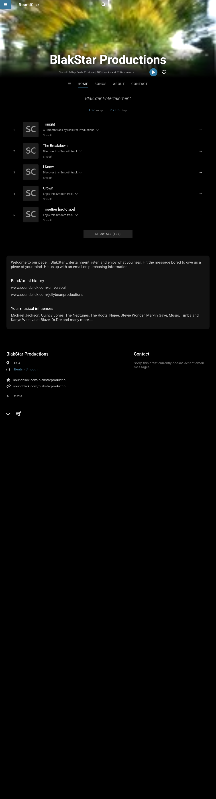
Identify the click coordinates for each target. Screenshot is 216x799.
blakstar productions (193, 419)
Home (83, 84)
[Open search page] (211, 4)
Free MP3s (66, 699)
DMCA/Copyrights (83, 773)
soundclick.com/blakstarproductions (41, 375)
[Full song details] (203, 130)
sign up (24, 527)
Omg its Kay (126, 675)
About (119, 84)
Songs (101, 84)
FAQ (19, 773)
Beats (18, 364)
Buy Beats (94, 699)
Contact (139, 84)
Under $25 (149, 699)
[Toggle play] (12, 129)
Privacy (106, 773)
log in (40, 527)
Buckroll (90, 675)
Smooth (45, 135)
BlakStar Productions (27, 349)
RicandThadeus (163, 675)
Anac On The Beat (53, 675)
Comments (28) (22, 411)
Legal (120, 773)
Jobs (61, 773)
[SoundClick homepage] (29, 4)
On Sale (122, 699)
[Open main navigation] (5, 4)
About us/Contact (39, 773)
